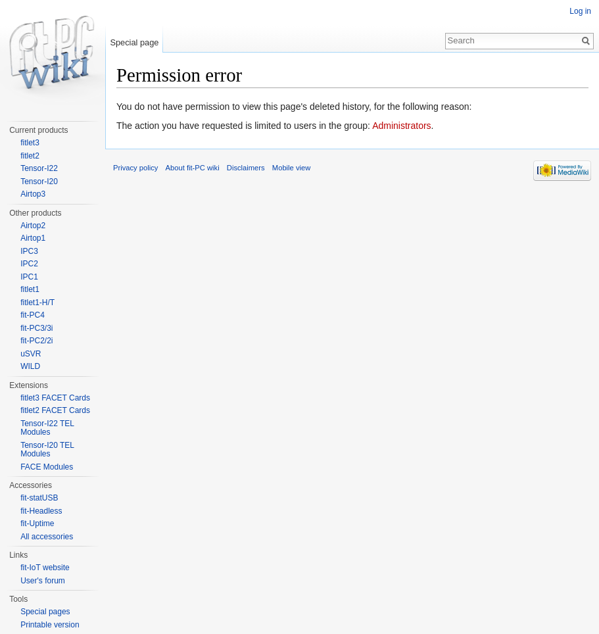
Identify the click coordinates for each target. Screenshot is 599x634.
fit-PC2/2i (36, 340)
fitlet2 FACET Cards (55, 410)
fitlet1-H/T (37, 302)
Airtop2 (32, 225)
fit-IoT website (44, 567)
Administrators (401, 125)
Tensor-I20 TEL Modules (47, 450)
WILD (30, 366)
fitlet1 (29, 289)
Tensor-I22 (39, 168)
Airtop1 (32, 238)
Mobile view (291, 168)
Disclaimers (246, 168)
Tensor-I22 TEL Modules (47, 428)
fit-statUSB (39, 497)
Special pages (45, 611)
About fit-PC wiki (193, 168)
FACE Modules (46, 467)
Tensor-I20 (39, 181)
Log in (580, 11)
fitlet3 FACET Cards (55, 397)
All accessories (46, 536)
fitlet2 (29, 155)
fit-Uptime (37, 523)
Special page (134, 42)
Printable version (49, 624)
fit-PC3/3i (36, 328)
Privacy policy (135, 168)
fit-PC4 (32, 315)
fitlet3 (29, 142)
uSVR (30, 353)
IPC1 (29, 276)
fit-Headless (41, 511)
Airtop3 (32, 194)
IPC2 (29, 263)
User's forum (42, 580)
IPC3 (29, 251)
